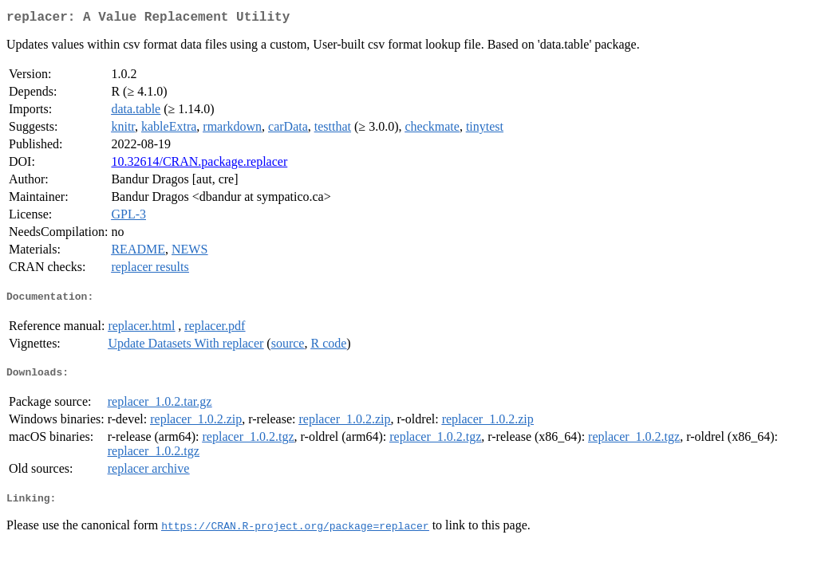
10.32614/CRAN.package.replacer (199, 164)
